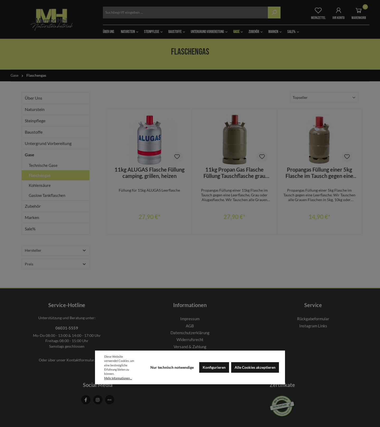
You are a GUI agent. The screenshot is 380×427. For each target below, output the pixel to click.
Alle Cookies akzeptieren (255, 367)
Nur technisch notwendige (172, 367)
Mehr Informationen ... (118, 378)
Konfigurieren (214, 367)
